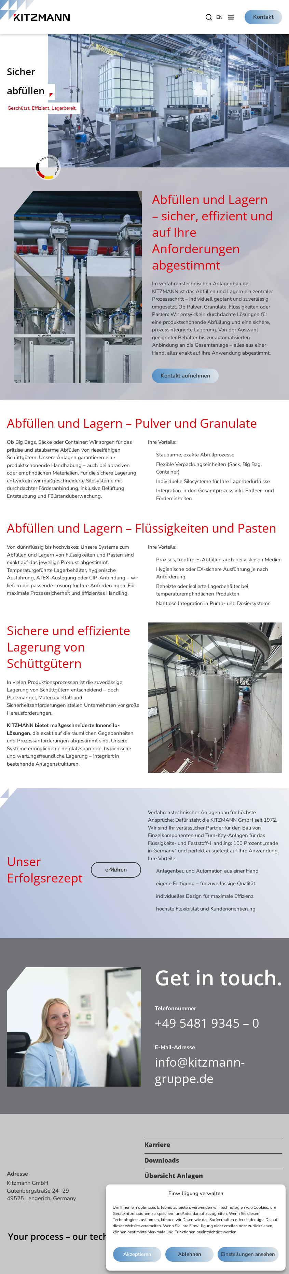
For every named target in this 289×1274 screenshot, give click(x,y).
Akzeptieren (137, 1254)
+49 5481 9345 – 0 (207, 1023)
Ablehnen (189, 1254)
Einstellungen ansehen (248, 1254)
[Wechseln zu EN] (219, 17)
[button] (231, 17)
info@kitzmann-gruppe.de (200, 1070)
